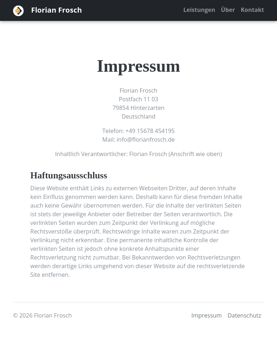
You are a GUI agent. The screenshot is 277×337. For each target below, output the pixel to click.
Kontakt (252, 10)
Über (228, 10)
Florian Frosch (47, 10)
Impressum (206, 315)
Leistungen (199, 10)
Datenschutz (244, 315)
